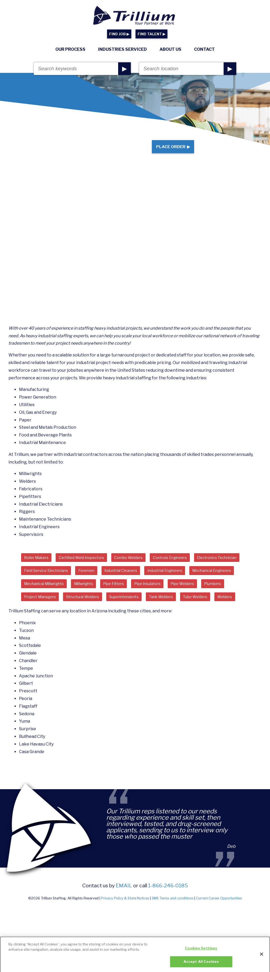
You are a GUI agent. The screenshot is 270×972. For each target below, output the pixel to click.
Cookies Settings (201, 953)
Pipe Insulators (40, 608)
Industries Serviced (122, 49)
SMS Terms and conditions (173, 924)
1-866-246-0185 (168, 912)
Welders (156, 622)
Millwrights (201, 593)
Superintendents (42, 622)
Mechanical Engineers (98, 593)
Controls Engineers (189, 564)
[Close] (261, 959)
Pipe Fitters (236, 593)
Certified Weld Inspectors (90, 564)
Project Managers (152, 608)
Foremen (152, 579)
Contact (204, 49)
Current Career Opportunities (219, 924)
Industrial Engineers (45, 593)
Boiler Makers (39, 564)
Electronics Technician (48, 579)
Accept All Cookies (201, 966)
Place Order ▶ (169, 150)
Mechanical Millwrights (155, 593)
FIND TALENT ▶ (151, 34)
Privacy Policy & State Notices (125, 924)
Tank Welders (84, 622)
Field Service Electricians (106, 579)
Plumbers (113, 608)
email (124, 912)
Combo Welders (143, 564)
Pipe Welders (79, 608)
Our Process (70, 49)
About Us (170, 49)
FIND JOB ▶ (119, 34)
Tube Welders (123, 622)
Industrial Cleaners (192, 579)
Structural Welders (200, 608)
